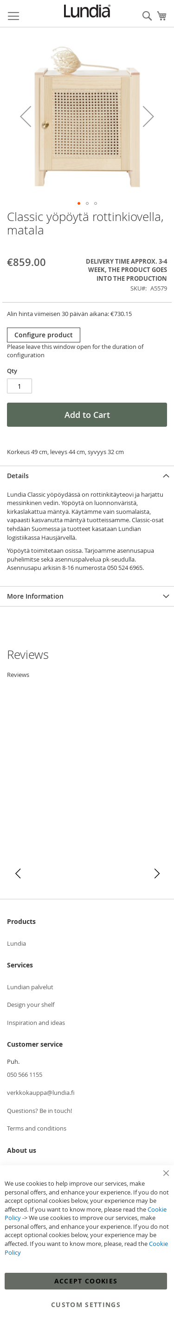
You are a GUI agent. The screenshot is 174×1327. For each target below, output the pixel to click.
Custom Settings (86, 1304)
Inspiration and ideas (36, 1022)
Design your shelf (30, 1004)
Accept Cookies (86, 1280)
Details (18, 475)
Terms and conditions (36, 1128)
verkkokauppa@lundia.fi (41, 1092)
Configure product (43, 334)
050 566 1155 (24, 1074)
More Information (35, 596)
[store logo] (87, 11)
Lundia (16, 943)
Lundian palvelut (30, 987)
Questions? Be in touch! (39, 1110)
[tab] (87, 476)
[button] (25, 116)
